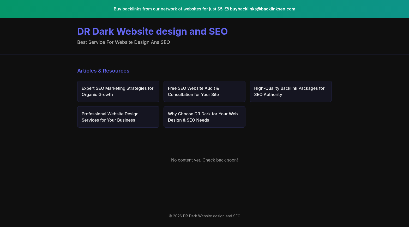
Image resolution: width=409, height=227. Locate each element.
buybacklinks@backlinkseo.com (260, 8)
